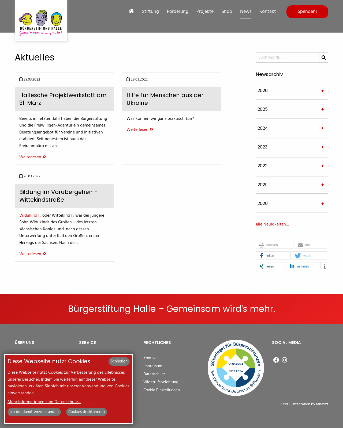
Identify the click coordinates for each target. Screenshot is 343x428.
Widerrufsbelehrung (160, 382)
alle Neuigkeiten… (272, 224)
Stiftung (150, 12)
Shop (227, 12)
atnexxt (322, 404)
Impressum (152, 366)
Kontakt (267, 12)
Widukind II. (30, 215)
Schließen (119, 361)
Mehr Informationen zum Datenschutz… (44, 402)
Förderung (177, 12)
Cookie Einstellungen (161, 390)
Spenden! (307, 12)
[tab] (292, 91)
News (245, 12)
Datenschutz (154, 374)
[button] (274, 245)
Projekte (205, 12)
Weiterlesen (32, 157)
